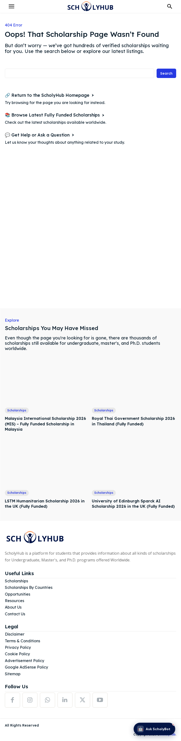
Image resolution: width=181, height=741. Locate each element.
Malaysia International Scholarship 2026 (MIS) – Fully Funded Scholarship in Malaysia (45, 424)
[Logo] (90, 7)
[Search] (166, 73)
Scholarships (16, 410)
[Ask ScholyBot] (154, 729)
